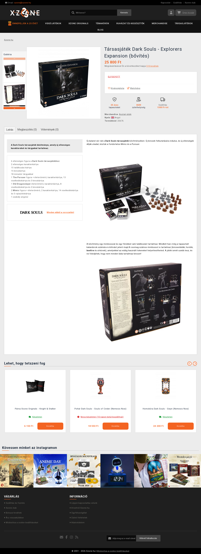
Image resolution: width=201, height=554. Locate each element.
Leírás (9, 129)
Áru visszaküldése (14, 518)
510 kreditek (152, 66)
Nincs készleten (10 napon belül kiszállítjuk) (102, 417)
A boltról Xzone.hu (80, 508)
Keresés (124, 12)
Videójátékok (53, 23)
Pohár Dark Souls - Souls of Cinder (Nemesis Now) (100, 409)
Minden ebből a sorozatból (60, 212)
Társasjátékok (184, 23)
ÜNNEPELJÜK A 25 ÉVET (23, 23)
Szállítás (177, 3)
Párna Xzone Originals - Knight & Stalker (35, 409)
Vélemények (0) (50, 129)
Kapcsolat (166, 3)
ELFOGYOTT (114, 77)
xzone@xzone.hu (18, 3)
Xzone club (190, 3)
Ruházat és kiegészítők (130, 23)
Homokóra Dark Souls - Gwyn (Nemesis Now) (166, 409)
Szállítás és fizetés (14, 503)
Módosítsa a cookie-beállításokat (21, 522)
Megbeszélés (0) (27, 129)
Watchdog (133, 88)
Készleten (37, 417)
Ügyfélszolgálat (78, 513)
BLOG (101, 30)
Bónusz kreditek (13, 513)
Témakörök (102, 23)
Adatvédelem (77, 522)
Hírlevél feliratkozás (148, 538)
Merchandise (159, 23)
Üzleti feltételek (78, 518)
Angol (115, 117)
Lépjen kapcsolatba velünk (83, 503)
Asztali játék (125, 114)
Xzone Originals (78, 23)
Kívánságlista (116, 88)
